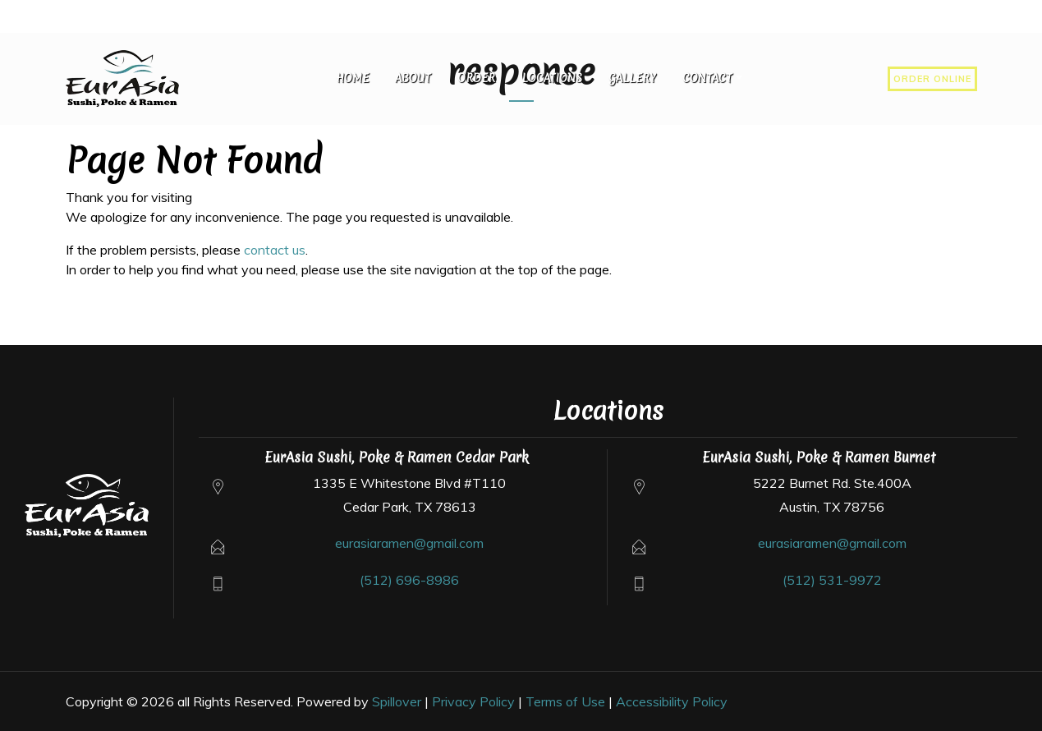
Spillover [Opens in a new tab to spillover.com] (396, 701)
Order (476, 78)
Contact (707, 78)
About (413, 78)
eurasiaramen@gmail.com (409, 543)
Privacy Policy (473, 701)
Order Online (932, 79)
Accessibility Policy (672, 701)
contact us (274, 249)
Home (352, 78)
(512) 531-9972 (832, 580)
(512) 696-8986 (409, 580)
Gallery (632, 78)
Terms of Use (565, 701)
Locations (551, 78)
